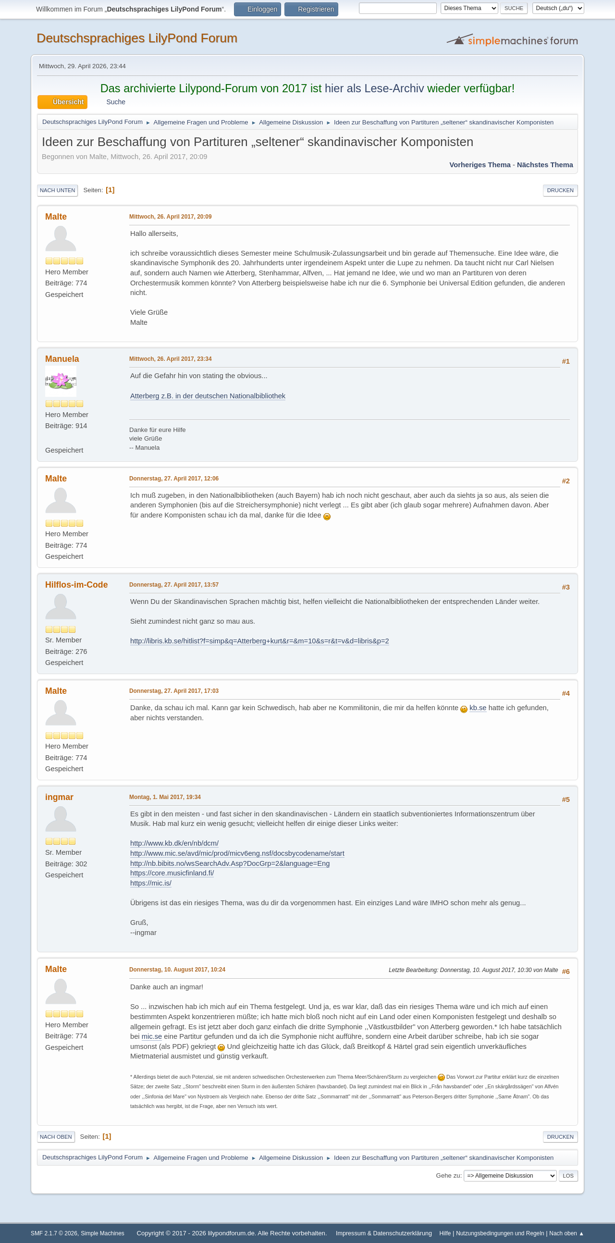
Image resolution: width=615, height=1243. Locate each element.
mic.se (152, 1036)
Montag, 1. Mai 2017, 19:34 (165, 797)
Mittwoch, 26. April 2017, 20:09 (170, 216)
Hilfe (445, 1233)
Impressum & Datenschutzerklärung (384, 1233)
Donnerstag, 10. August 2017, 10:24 (177, 969)
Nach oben (56, 1137)
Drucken (560, 190)
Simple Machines (102, 1233)
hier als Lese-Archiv (374, 88)
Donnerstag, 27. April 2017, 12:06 (174, 478)
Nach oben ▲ (566, 1233)
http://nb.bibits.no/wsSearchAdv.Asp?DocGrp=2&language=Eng (230, 863)
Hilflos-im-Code (76, 585)
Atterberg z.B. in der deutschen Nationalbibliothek (207, 396)
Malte (56, 217)
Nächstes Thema (545, 165)
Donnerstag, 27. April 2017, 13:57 (174, 584)
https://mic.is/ (151, 883)
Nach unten (57, 190)
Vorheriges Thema (480, 165)
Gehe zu (448, 1175)
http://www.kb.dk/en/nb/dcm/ (174, 843)
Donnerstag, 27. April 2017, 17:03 (174, 691)
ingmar (59, 797)
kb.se (477, 708)
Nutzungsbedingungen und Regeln (500, 1233)
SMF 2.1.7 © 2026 (54, 1233)
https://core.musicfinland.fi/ (172, 873)
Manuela (62, 359)
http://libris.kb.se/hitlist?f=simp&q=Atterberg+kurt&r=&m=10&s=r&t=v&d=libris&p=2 (259, 641)
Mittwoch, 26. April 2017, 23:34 (170, 359)
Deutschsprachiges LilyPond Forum (137, 38)
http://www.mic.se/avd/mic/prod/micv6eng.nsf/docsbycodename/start (237, 853)
